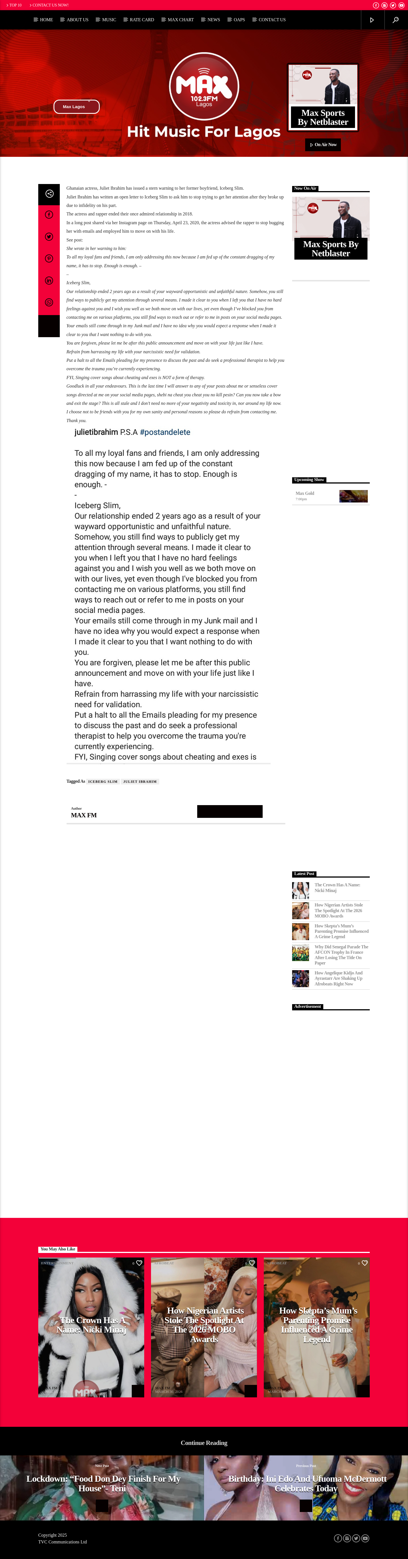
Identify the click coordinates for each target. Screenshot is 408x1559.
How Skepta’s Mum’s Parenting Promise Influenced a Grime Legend (342, 931)
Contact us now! (49, 5)
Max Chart (181, 19)
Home (46, 19)
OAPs (239, 19)
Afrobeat (164, 1263)
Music (109, 19)
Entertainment (57, 1263)
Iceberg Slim (103, 782)
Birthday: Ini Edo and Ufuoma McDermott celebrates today (307, 1483)
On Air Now (323, 145)
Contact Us (272, 19)
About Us (77, 19)
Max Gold (305, 493)
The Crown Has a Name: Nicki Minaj (337, 887)
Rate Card (142, 19)
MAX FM (84, 815)
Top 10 (13, 5)
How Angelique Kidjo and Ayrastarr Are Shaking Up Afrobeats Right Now (339, 978)
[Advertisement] (331, 378)
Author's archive (230, 811)
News (213, 19)
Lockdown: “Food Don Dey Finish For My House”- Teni (103, 1483)
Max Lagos (76, 107)
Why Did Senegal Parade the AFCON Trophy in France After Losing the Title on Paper (341, 955)
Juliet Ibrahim (140, 782)
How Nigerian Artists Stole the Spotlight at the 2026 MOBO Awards (339, 910)
